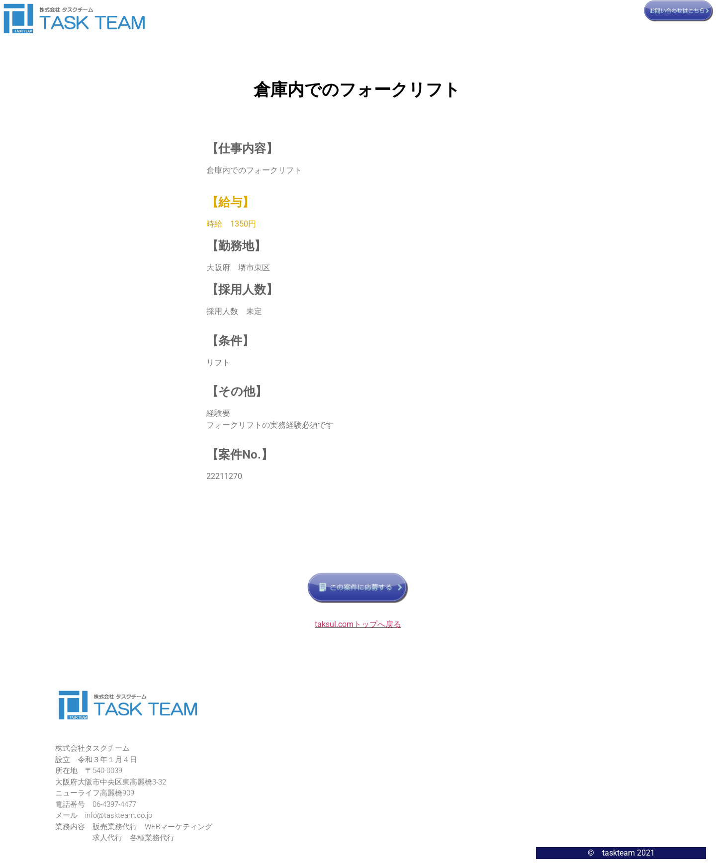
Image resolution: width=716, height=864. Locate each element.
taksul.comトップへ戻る (358, 624)
